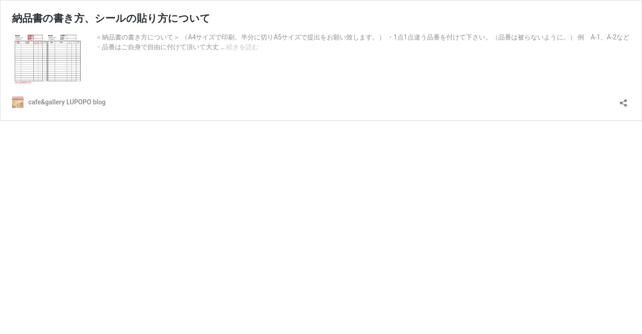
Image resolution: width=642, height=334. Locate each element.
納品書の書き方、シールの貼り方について (111, 18)
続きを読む (242, 47)
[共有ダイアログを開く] (623, 100)
